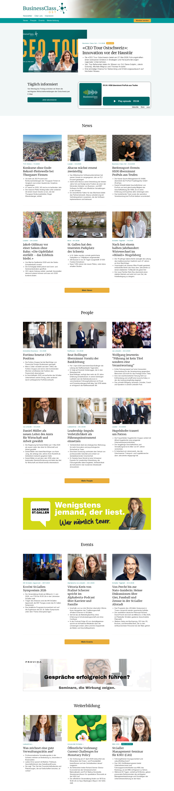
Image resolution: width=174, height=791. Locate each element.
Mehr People (87, 481)
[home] (87, 7)
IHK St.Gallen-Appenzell (31, 583)
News (25, 20)
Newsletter (27, 16)
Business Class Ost (119, 164)
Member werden (142, 20)
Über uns (38, 16)
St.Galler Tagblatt (118, 240)
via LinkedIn (116, 351)
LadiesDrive (72, 427)
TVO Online (27, 164)
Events (42, 20)
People (33, 20)
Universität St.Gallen (75, 744)
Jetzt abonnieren (49, 100)
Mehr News (87, 290)
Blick (69, 240)
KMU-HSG (115, 744)
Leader (70, 164)
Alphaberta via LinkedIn (76, 583)
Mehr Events (87, 642)
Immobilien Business (30, 351)
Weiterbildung (53, 20)
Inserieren (49, 16)
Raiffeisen (71, 351)
